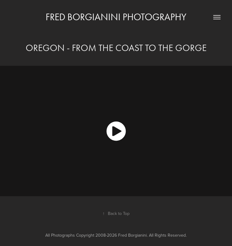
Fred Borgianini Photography (116, 17)
